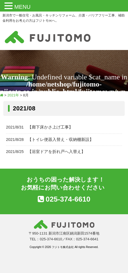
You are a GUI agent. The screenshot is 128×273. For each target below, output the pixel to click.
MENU (22, 7)
